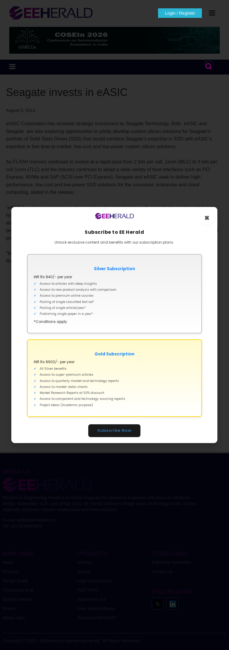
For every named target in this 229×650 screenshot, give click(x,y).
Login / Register (179, 13)
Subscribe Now (115, 430)
